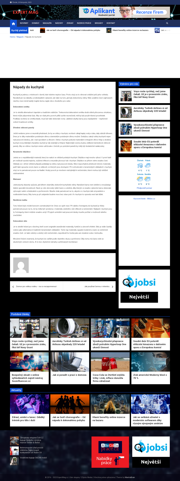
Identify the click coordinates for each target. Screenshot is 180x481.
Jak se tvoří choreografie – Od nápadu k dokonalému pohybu (68, 419)
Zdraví (70, 23)
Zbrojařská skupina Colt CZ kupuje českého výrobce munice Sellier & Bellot (32, 440)
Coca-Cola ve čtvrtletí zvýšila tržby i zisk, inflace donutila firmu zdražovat (108, 377)
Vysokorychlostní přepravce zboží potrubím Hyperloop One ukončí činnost (150, 127)
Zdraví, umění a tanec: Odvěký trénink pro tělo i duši (28, 419)
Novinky (24, 23)
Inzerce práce (84, 23)
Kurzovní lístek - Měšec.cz (144, 199)
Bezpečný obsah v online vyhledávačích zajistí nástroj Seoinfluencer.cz (27, 377)
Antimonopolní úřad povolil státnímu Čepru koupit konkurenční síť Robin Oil (31, 450)
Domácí (35, 23)
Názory (59, 23)
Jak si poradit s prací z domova (69, 374)
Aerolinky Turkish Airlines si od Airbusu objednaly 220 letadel (151, 109)
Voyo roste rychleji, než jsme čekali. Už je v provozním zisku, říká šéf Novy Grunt (151, 94)
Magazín (47, 23)
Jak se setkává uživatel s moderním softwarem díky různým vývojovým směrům (148, 420)
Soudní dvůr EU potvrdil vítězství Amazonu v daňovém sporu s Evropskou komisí (150, 144)
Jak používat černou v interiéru (96, 286)
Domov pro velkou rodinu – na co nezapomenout (36, 286)
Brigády (99, 23)
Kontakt (111, 23)
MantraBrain (130, 477)
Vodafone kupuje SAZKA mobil (33, 457)
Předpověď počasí (144, 188)
